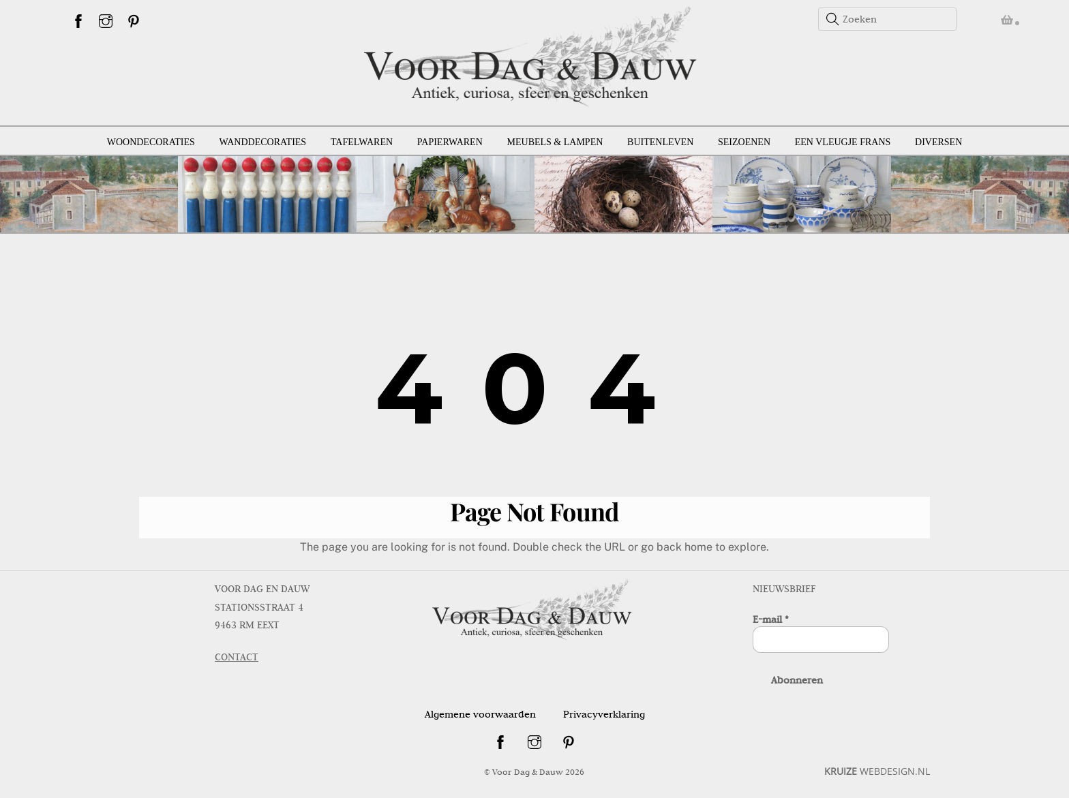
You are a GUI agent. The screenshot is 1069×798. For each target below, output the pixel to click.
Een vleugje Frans (843, 142)
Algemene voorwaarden (480, 714)
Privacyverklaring (604, 714)
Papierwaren (450, 142)
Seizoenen (744, 142)
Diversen (938, 142)
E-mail (771, 619)
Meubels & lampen (555, 142)
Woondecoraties (151, 142)
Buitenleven (660, 142)
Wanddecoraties (263, 142)
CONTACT (236, 657)
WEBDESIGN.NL (877, 771)
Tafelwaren (362, 142)
